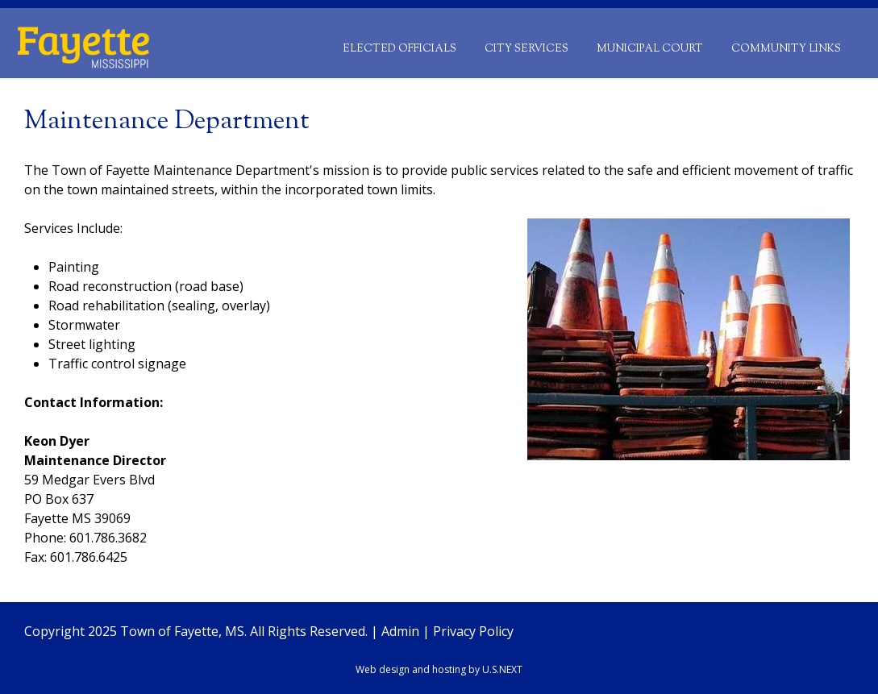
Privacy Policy (473, 631)
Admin (400, 631)
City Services (526, 48)
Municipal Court (650, 48)
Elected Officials (399, 48)
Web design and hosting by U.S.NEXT (439, 669)
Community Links (786, 48)
